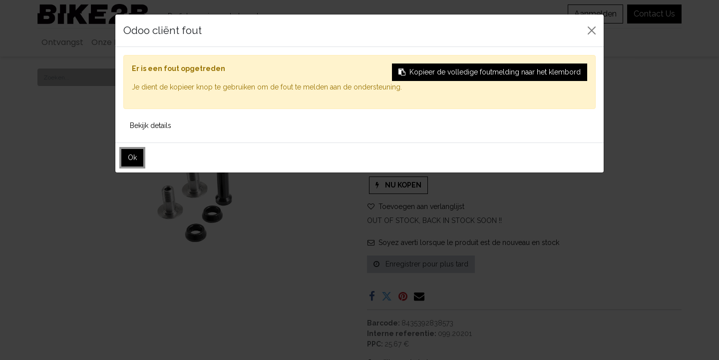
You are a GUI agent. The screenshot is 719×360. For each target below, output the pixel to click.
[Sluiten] (592, 30)
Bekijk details (150, 126)
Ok (132, 158)
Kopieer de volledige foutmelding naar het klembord (489, 72)
